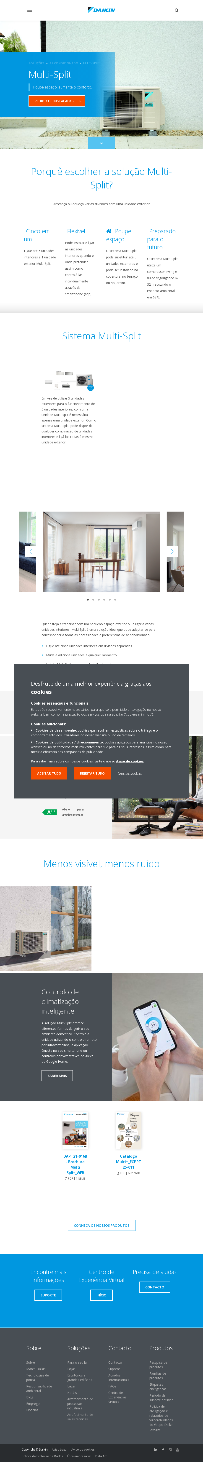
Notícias (32, 1410)
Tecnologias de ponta (37, 1377)
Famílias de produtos (157, 1375)
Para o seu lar (77, 1362)
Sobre (30, 1362)
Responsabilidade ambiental (39, 1388)
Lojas (71, 1369)
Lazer (71, 1386)
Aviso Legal (59, 1449)
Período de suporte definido (161, 1397)
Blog (29, 1397)
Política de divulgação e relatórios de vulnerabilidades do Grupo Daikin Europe (161, 1417)
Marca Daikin (36, 1369)
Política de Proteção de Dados (42, 1456)
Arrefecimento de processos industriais (80, 1403)
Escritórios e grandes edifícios (79, 1377)
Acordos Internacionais (118, 1377)
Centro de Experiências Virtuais (117, 1397)
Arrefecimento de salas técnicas (80, 1416)
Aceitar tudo (49, 773)
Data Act (101, 1456)
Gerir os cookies (130, 773)
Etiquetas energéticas (158, 1386)
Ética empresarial (79, 1456)
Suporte (114, 1369)
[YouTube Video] (66, 470)
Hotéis (72, 1392)
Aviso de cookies (83, 1449)
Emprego (33, 1403)
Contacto (115, 1362)
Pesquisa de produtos (158, 1364)
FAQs (112, 1386)
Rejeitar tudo (92, 773)
